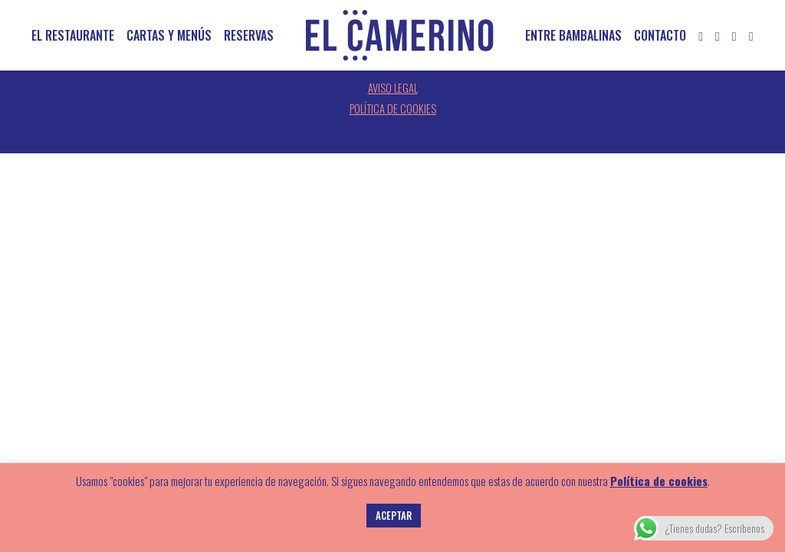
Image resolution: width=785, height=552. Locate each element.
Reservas (249, 35)
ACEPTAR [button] (394, 515)
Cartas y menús (169, 35)
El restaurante (72, 35)
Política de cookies (393, 108)
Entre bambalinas (573, 35)
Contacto (660, 35)
